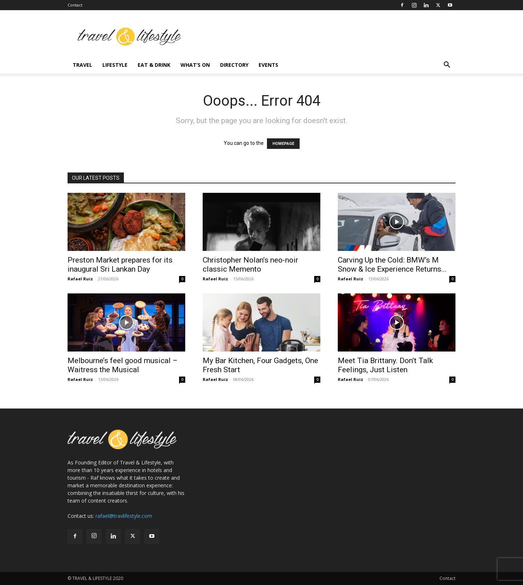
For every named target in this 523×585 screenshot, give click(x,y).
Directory (234, 64)
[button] (446, 65)
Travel (82, 64)
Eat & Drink (154, 64)
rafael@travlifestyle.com (124, 515)
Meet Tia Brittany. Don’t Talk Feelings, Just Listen (385, 365)
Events (268, 64)
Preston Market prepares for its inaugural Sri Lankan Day (120, 264)
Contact (75, 5)
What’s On (195, 64)
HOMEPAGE (283, 143)
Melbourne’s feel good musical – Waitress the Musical (123, 365)
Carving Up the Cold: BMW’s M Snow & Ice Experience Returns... (392, 264)
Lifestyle (114, 64)
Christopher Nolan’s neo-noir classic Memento (250, 264)
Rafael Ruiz (80, 278)
